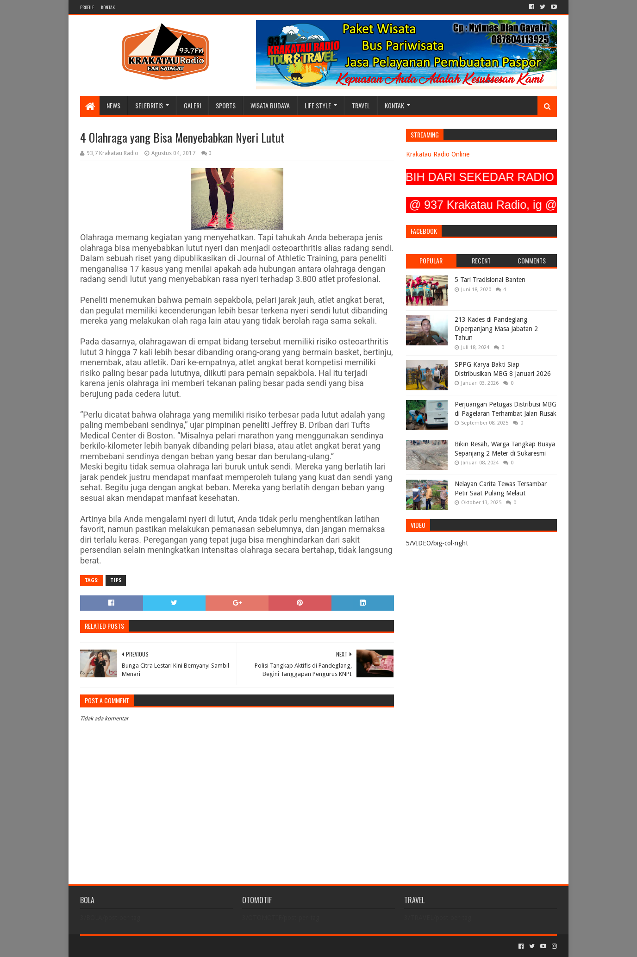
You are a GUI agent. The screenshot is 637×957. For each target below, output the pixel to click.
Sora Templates (131, 946)
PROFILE (87, 7)
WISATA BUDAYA (270, 105)
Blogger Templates (184, 946)
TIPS (115, 580)
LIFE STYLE (318, 105)
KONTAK (108, 7)
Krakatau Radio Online (437, 154)
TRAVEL (361, 105)
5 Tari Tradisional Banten (490, 279)
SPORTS (226, 105)
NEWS (113, 105)
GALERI (192, 105)
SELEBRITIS (149, 105)
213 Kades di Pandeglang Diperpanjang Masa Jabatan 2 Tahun (496, 328)
